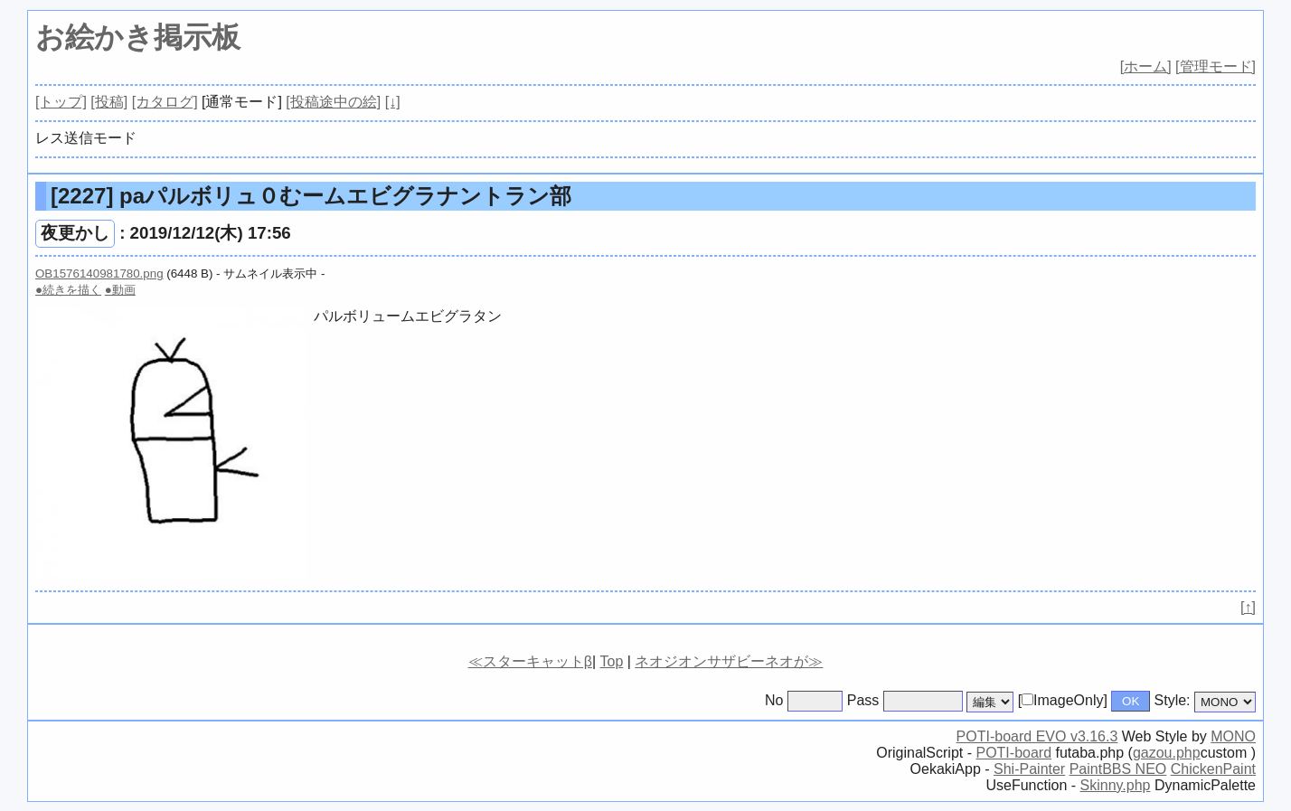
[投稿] (108, 101)
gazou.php (1167, 752)
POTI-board (1013, 752)
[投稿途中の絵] (333, 101)
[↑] (1248, 607)
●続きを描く (68, 290)
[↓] (392, 101)
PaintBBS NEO (1118, 769)
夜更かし (75, 232)
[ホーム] (1146, 66)
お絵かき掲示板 (137, 37)
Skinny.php (1115, 785)
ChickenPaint (1213, 769)
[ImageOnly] (1062, 700)
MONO (1233, 736)
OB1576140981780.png (99, 273)
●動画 (120, 290)
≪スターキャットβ (530, 661)
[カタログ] (165, 101)
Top (611, 661)
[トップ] (61, 101)
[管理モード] (1215, 66)
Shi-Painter (1029, 769)
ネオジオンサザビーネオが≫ (729, 661)
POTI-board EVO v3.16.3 (1037, 736)
